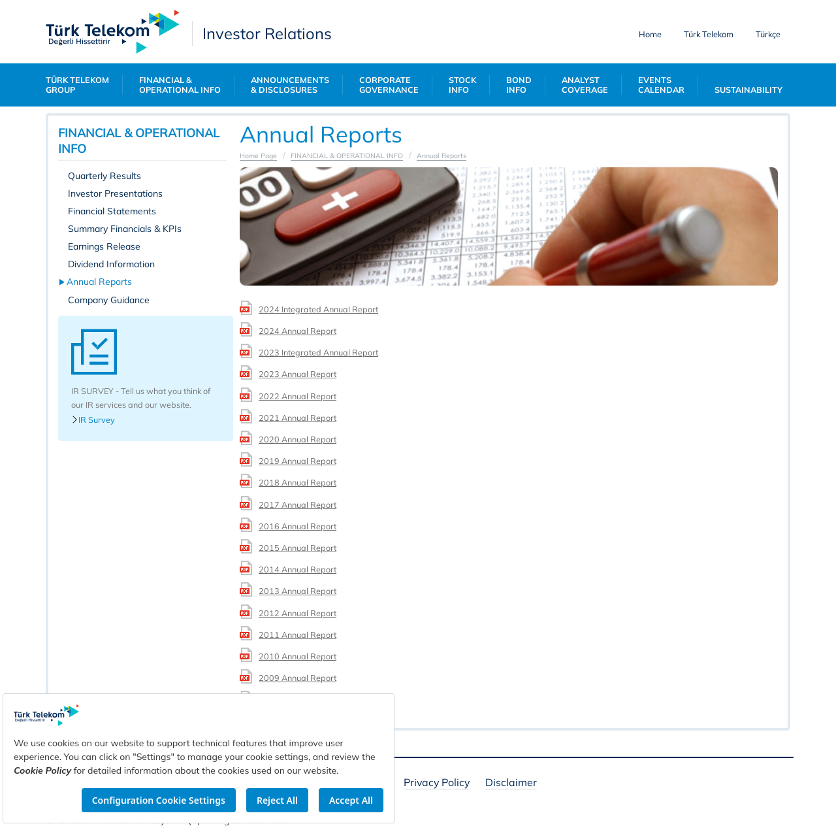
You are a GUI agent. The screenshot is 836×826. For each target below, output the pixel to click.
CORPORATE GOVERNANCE (389, 85)
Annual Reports (100, 282)
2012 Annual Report (297, 613)
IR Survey (93, 420)
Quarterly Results (104, 176)
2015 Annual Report (297, 547)
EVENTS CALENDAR (661, 85)
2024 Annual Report (297, 330)
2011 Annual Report (297, 634)
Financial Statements (112, 211)
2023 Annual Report (297, 374)
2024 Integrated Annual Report (318, 309)
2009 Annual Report (297, 677)
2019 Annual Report (297, 460)
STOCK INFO (462, 85)
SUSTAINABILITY (748, 90)
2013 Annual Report (297, 591)
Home (650, 34)
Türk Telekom (708, 34)
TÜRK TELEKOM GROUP (77, 85)
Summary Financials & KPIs (125, 229)
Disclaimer (511, 783)
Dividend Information (111, 264)
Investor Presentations (115, 193)
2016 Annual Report (297, 526)
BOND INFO (519, 85)
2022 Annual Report (297, 396)
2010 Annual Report (297, 656)
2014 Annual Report (297, 569)
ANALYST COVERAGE (585, 85)
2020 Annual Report (297, 439)
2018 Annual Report (297, 482)
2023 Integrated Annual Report (318, 352)
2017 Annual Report (297, 504)
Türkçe (768, 34)
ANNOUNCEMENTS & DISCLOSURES (290, 85)
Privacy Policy (437, 783)
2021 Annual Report (297, 417)
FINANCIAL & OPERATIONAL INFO (180, 85)
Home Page (258, 155)
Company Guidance (109, 300)
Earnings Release (104, 246)
